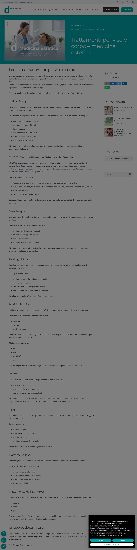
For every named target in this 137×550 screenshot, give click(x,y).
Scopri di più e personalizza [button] (112, 544)
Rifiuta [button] (101, 540)
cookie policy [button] (116, 527)
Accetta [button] (123, 540)
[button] (132, 518)
